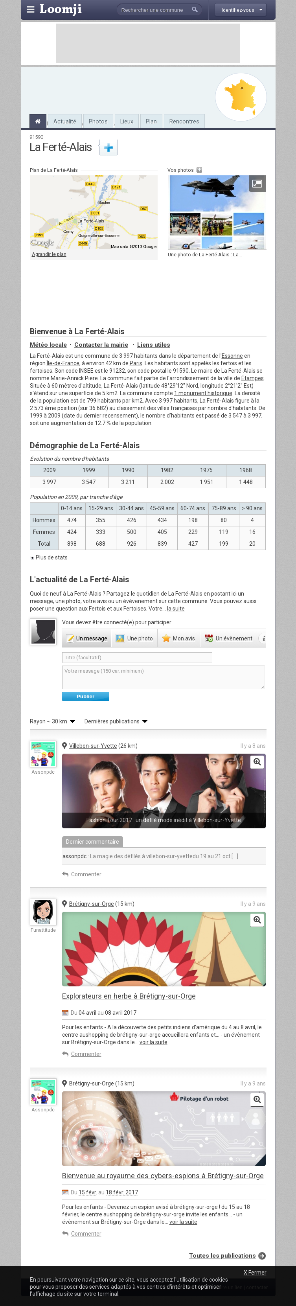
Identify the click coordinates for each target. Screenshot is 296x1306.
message (91, 638)
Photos (98, 121)
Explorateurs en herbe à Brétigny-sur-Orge (129, 996)
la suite (176, 608)
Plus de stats (52, 557)
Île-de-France (63, 363)
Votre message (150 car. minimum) (163, 677)
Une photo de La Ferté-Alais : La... (205, 255)
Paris (136, 363)
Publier (85, 696)
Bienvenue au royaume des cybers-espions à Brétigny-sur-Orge (163, 1176)
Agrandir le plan (49, 254)
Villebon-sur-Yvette (93, 746)
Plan (151, 121)
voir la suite (153, 1042)
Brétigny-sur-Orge (91, 904)
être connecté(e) (113, 622)
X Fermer (255, 1272)
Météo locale (48, 344)
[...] (234, 856)
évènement (234, 638)
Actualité (64, 121)
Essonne (232, 356)
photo (140, 638)
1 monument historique (203, 393)
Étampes (252, 378)
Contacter (101, 344)
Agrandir (257, 183)
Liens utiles (153, 344)
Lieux (126, 121)
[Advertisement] (148, 43)
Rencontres (184, 121)
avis (184, 638)
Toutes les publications (222, 1255)
